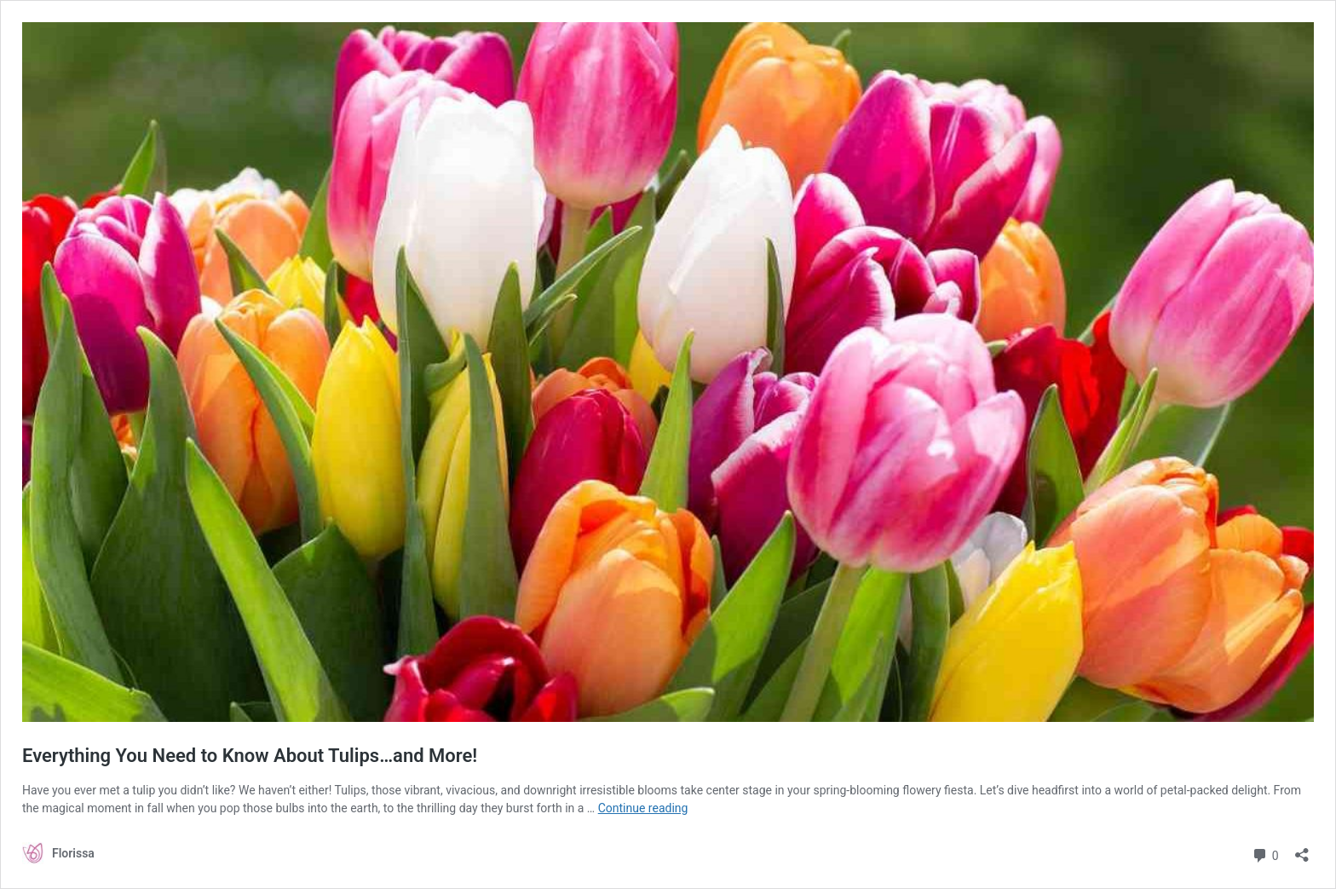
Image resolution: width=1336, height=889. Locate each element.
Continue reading (643, 808)
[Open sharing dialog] (1302, 849)
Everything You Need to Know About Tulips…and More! (249, 755)
